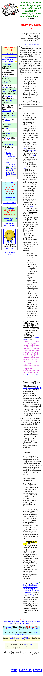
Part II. (36, 596)
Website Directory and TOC (18, 638)
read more (9, 248)
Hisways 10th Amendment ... (31, 375)
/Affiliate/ (9, 124)
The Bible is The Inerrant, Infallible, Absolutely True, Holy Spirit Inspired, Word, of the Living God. (31, 587)
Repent (12, 623)
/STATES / (5, 82)
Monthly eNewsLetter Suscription (9, 219)
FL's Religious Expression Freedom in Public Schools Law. (11, 172)
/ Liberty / (9, 101)
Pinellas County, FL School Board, (11, 154)
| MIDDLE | (25, 670)
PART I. (28, 594)
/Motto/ (7, 138)
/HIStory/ (8, 64)
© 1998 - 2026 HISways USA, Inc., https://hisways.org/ (21, 621)
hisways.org (28, 644)
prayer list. (31, 150)
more (25, 148)
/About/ (7, 120)
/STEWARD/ (6, 111)
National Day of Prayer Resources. (8, 60)
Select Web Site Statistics (9, 253)
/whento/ (9, 133)
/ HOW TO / (10, 96)
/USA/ (7, 76)
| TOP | (14, 670)
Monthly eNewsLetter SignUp (31, 44)
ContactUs (20, 623)
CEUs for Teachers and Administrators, (11, 164)
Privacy (28, 623)
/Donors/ (9, 129)
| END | (37, 670)
